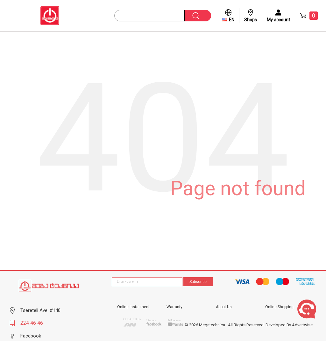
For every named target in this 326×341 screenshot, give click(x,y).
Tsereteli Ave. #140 (40, 310)
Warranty (174, 307)
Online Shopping (279, 307)
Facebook (30, 336)
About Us (224, 307)
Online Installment (133, 307)
